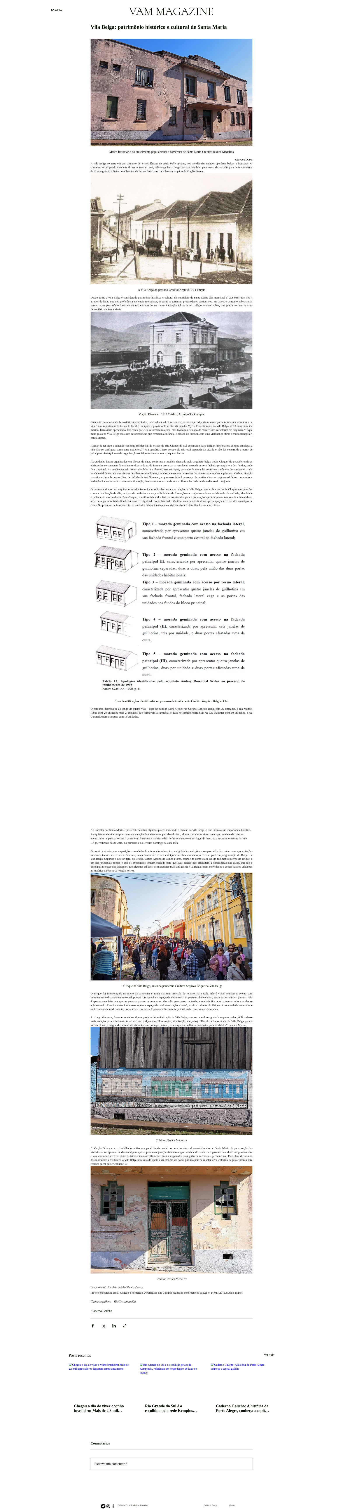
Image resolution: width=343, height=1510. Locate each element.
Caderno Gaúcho (101, 1311)
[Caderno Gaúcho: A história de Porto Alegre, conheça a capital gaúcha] (242, 1380)
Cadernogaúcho (101, 1301)
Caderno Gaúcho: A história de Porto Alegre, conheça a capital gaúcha (242, 1408)
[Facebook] (113, 1506)
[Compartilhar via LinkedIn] (114, 1326)
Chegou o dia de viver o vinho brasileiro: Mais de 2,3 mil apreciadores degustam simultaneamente (99, 1408)
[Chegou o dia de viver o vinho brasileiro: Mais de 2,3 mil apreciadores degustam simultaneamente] (100, 1380)
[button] (56, 10)
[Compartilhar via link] (125, 1326)
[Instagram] (108, 1506)
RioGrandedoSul (125, 1301)
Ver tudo (269, 1354)
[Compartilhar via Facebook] (93, 1326)
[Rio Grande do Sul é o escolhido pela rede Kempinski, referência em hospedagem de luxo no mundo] (171, 1381)
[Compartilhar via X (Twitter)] (103, 1326)
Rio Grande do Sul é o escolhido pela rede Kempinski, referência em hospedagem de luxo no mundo (171, 1408)
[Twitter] (103, 1506)
